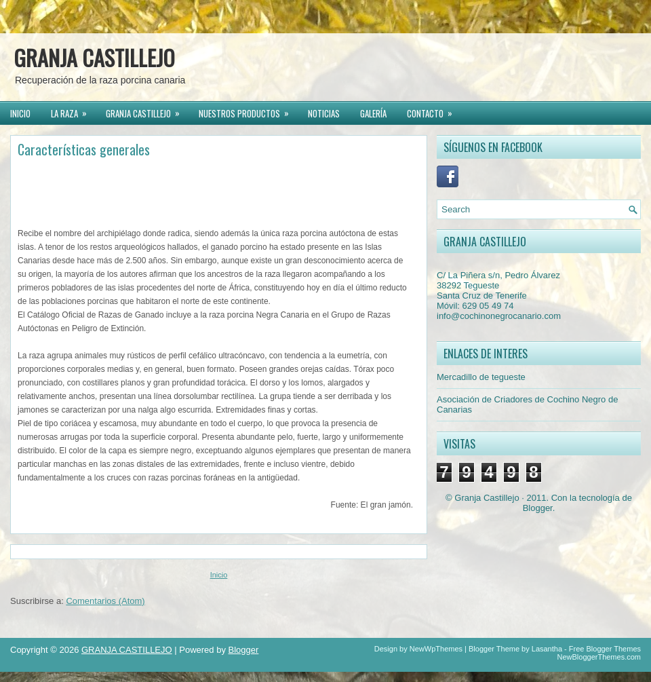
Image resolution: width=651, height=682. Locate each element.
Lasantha (547, 649)
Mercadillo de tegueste (481, 377)
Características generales (84, 149)
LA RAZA (73, 111)
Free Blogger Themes (605, 649)
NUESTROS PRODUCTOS (248, 111)
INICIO (20, 113)
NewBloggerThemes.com (599, 657)
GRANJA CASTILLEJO (94, 57)
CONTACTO (434, 111)
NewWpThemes (436, 649)
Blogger (538, 508)
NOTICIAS (324, 113)
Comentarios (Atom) (105, 601)
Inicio (219, 575)
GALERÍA (373, 113)
